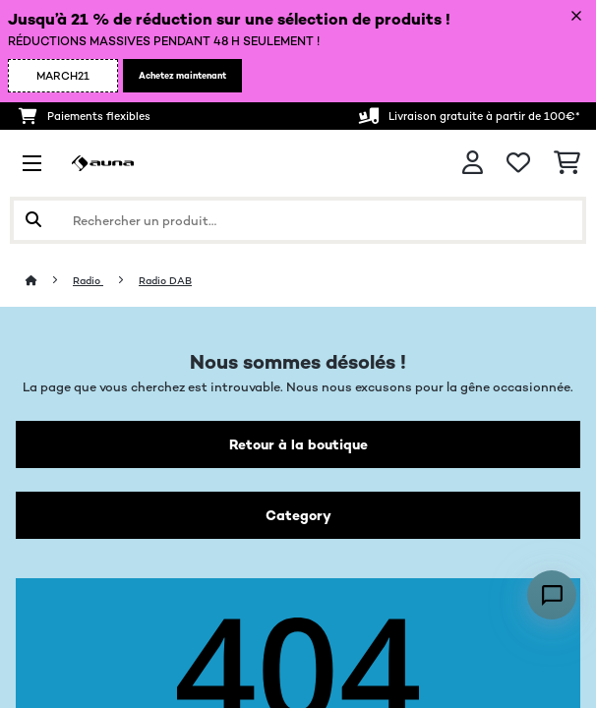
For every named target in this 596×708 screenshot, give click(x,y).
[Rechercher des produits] (298, 220)
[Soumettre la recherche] (33, 220)
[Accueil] (49, 280)
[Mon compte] (472, 163)
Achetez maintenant (182, 76)
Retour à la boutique (298, 444)
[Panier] (567, 163)
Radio (88, 280)
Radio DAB (165, 280)
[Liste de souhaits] (518, 163)
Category (298, 515)
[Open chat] (551, 595)
